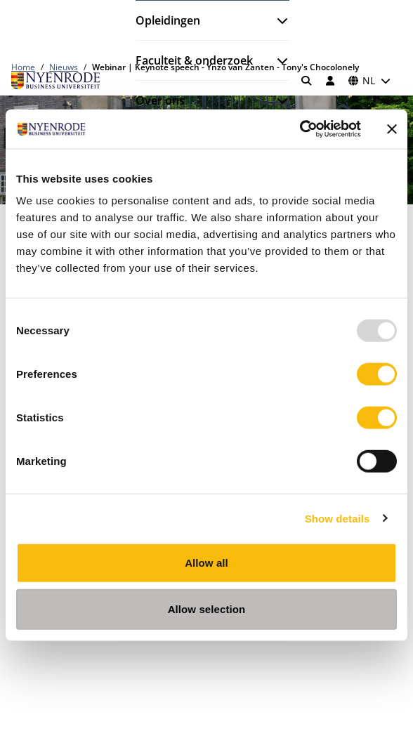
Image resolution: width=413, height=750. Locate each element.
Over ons (160, 100)
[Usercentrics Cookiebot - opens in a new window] (299, 129)
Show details (337, 518)
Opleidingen (168, 20)
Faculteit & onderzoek (194, 60)
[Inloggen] (330, 81)
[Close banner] (392, 129)
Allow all (206, 563)
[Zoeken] (307, 80)
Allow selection (207, 608)
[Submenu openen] (276, 20)
